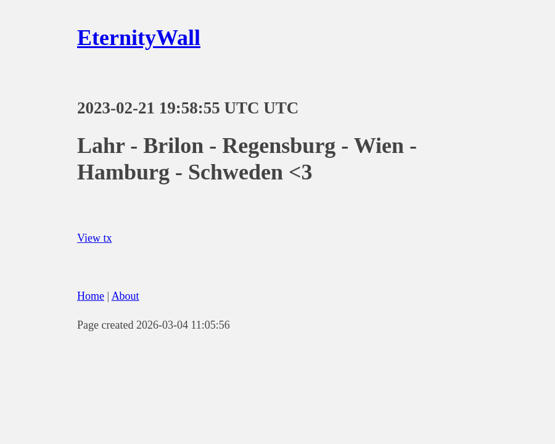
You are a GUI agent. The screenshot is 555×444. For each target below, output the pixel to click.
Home (90, 296)
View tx (94, 238)
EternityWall (138, 37)
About (125, 296)
